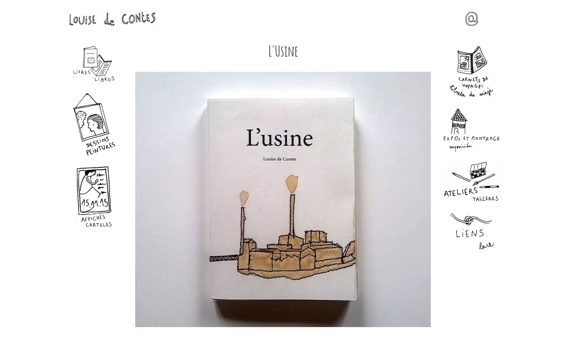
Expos (471, 130)
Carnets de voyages (471, 72)
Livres (94, 64)
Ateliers (471, 182)
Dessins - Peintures (94, 124)
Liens (471, 232)
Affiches (94, 196)
